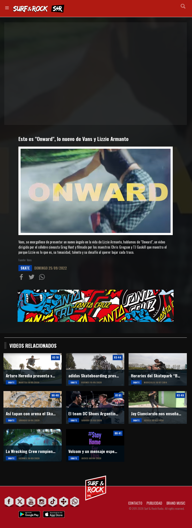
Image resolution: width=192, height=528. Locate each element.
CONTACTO (135, 503)
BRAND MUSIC (175, 503)
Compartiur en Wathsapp (43, 278)
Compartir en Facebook (22, 278)
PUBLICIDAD (154, 503)
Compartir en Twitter (32, 278)
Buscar (183, 8)
